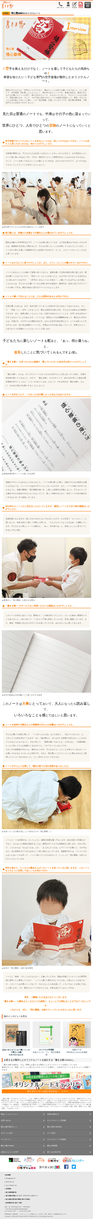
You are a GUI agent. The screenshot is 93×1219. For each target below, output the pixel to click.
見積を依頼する (53, 1114)
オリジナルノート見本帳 (56, 1120)
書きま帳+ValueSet (54, 1127)
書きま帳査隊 (52, 1146)
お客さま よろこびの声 (9, 1152)
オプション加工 (7, 1133)
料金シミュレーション (9, 1114)
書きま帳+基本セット (9, 1127)
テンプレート (6, 1139)
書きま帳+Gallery (7, 1146)
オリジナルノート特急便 (56, 1139)
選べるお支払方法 (54, 1152)
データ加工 (51, 1133)
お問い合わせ (6, 1120)
